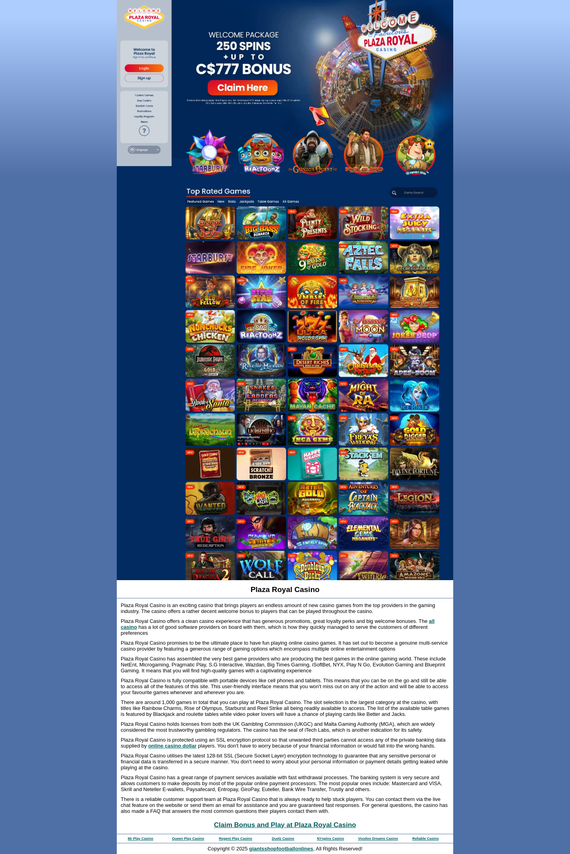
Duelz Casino (283, 839)
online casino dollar (172, 746)
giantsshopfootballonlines (281, 849)
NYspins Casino (330, 839)
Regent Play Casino (235, 839)
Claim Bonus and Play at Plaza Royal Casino (285, 825)
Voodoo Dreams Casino (378, 839)
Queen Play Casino (188, 839)
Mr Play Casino (141, 839)
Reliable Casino (425, 839)
